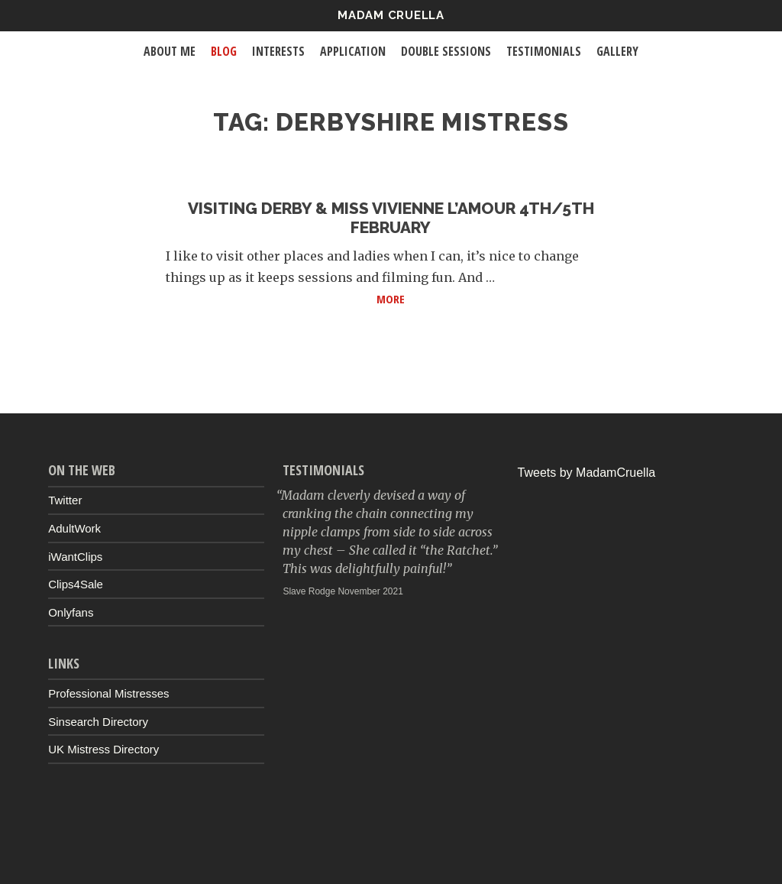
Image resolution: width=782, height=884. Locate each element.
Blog (224, 51)
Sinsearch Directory (98, 721)
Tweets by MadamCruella (587, 472)
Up (391, 850)
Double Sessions (446, 51)
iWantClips (75, 556)
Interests (278, 51)
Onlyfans (70, 612)
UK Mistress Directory (103, 749)
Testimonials (543, 51)
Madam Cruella (391, 15)
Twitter (65, 500)
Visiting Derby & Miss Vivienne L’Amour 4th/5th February (391, 218)
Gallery (617, 51)
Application (353, 51)
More (496, 297)
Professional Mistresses (108, 693)
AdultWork (74, 528)
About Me (170, 51)
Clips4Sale (75, 584)
